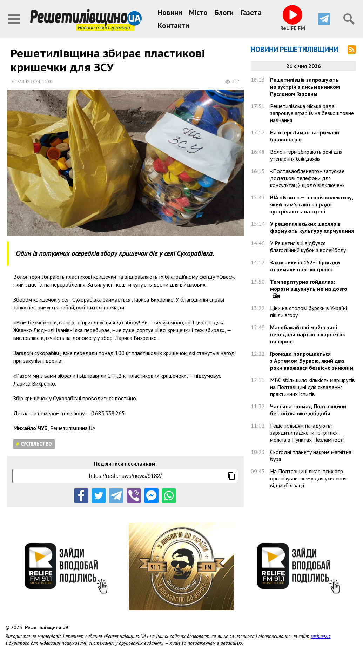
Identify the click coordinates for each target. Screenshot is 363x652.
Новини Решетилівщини (294, 49)
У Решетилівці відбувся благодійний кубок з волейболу (308, 246)
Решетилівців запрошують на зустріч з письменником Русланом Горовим (305, 86)
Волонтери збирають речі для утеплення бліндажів (306, 155)
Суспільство (36, 444)
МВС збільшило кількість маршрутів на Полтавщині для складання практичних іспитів (312, 386)
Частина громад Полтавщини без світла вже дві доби (308, 410)
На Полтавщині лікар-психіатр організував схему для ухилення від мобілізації (308, 478)
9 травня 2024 (25, 81)
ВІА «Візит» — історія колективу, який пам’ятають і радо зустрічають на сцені (311, 204)
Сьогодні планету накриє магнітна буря (310, 455)
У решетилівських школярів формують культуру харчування (312, 227)
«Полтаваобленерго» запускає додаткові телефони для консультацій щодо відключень (307, 178)
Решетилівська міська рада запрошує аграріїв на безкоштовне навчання (312, 113)
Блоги (224, 12)
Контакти (173, 25)
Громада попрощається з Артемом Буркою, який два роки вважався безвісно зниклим (312, 360)
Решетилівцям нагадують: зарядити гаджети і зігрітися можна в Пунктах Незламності (307, 432)
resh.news (320, 636)
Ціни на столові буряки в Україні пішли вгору (308, 311)
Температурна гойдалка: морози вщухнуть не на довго (308, 285)
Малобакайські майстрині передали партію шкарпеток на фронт (307, 334)
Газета (251, 12)
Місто (198, 12)
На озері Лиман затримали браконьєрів (304, 136)
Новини (170, 12)
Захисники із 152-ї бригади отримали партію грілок (305, 266)
